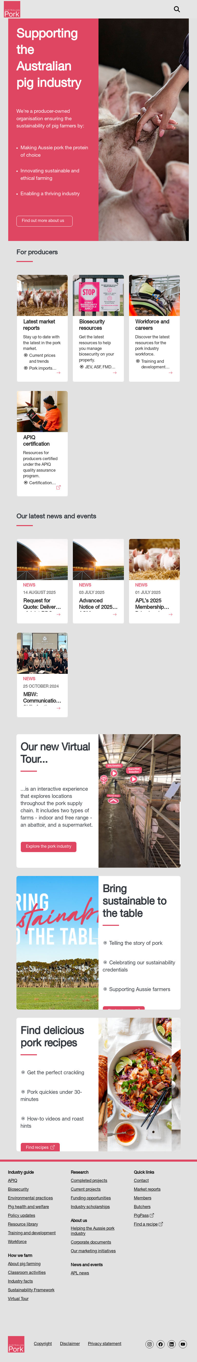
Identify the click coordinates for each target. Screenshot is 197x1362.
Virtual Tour (18, 1299)
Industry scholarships (90, 1207)
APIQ (12, 1181)
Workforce (17, 1242)
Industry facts (20, 1282)
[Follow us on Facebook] (160, 1344)
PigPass (144, 1216)
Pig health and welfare (28, 1207)
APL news (80, 1274)
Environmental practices (30, 1199)
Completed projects (89, 1181)
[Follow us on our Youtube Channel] (183, 1344)
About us (79, 1221)
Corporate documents (91, 1243)
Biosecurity (18, 1190)
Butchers (142, 1207)
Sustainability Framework (31, 1291)
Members (142, 1199)
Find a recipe (148, 1225)
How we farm (20, 1256)
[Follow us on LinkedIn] (172, 1344)
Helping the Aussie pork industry (92, 1231)
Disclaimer (70, 1344)
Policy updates (21, 1216)
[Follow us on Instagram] (149, 1344)
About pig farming (24, 1264)
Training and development (32, 1234)
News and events (87, 1265)
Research (79, 1173)
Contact (141, 1181)
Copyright (43, 1344)
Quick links (144, 1173)
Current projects (86, 1190)
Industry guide (21, 1173)
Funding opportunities (91, 1199)
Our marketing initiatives (93, 1251)
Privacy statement (104, 1344)
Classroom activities (27, 1273)
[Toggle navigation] (188, 9)
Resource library (23, 1225)
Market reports (147, 1190)
